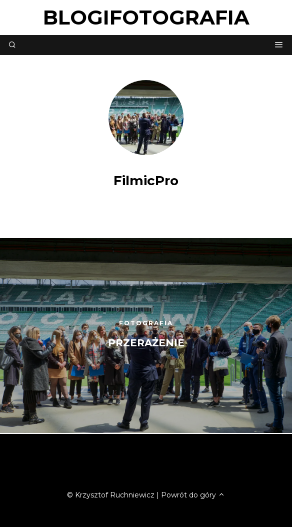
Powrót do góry (193, 494)
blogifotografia (146, 17)
